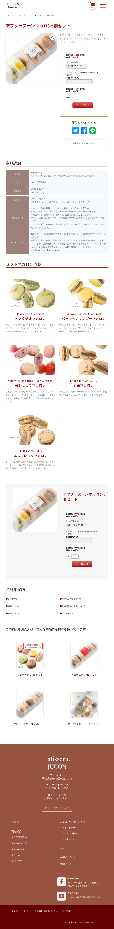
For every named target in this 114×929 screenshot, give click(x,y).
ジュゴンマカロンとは (72, 821)
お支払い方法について (71, 599)
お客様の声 (69, 839)
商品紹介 (16, 831)
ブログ (63, 849)
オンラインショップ (57, 808)
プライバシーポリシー (21, 911)
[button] (52, 37)
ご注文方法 (13, 599)
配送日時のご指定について (73, 606)
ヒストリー (69, 827)
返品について (13, 613)
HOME (15, 821)
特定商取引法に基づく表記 (46, 911)
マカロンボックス (22, 849)
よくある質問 (68, 613)
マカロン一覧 (20, 843)
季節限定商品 (20, 837)
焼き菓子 (18, 861)
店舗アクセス (67, 856)
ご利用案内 (66, 911)
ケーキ (17, 855)
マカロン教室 (70, 833)
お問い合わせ (67, 864)
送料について (13, 606)
